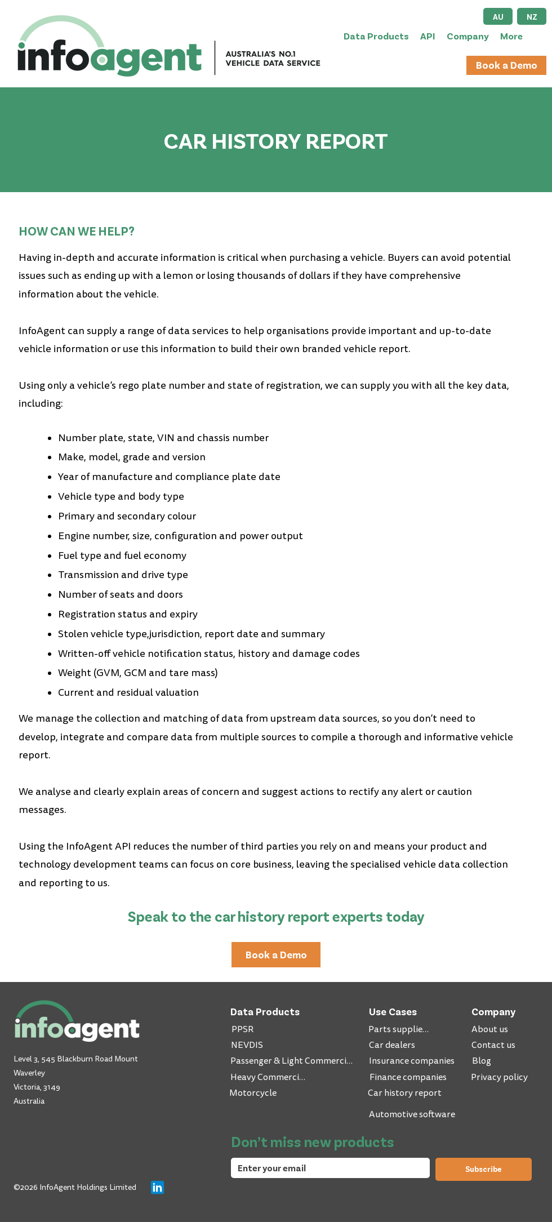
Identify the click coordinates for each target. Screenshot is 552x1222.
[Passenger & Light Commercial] (292, 1061)
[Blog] (504, 1061)
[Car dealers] (393, 1045)
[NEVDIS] (248, 1045)
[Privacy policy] (500, 1077)
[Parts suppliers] (400, 1029)
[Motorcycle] (254, 1093)
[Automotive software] (413, 1114)
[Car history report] (406, 1093)
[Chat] (157, 1187)
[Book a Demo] (506, 65)
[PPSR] (243, 1029)
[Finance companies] (409, 1077)
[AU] (498, 16)
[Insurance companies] (413, 1061)
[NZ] (531, 16)
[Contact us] (494, 1045)
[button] (376, 35)
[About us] (490, 1029)
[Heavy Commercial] (269, 1077)
